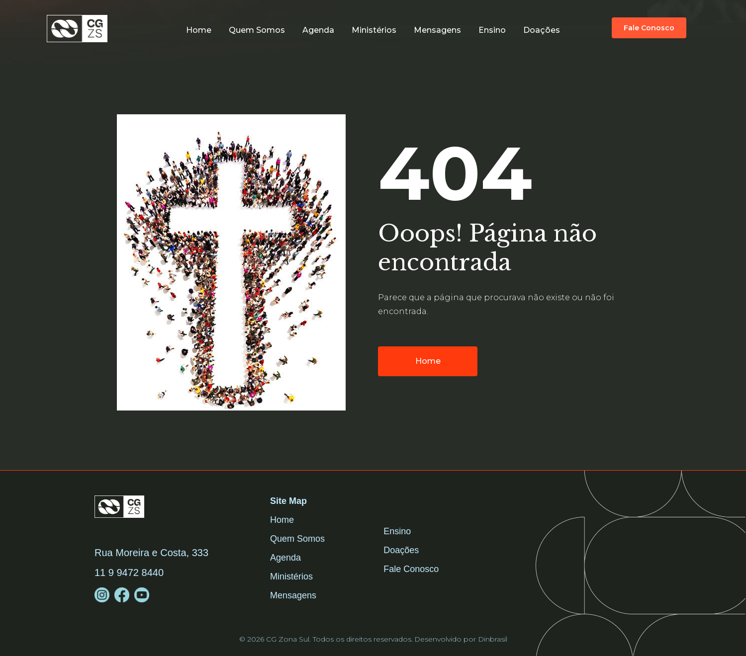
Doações (541, 30)
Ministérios (374, 30)
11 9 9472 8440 (129, 572)
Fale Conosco (411, 569)
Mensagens (437, 30)
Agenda (318, 30)
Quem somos (257, 30)
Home (198, 30)
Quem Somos (297, 539)
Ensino (492, 30)
